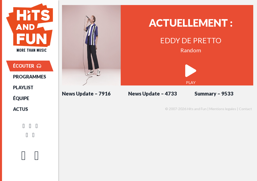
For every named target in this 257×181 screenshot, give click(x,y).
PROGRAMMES (29, 76)
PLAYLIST (23, 87)
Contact (245, 109)
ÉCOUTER (27, 66)
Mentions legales (222, 109)
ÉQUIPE (21, 98)
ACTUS (20, 109)
